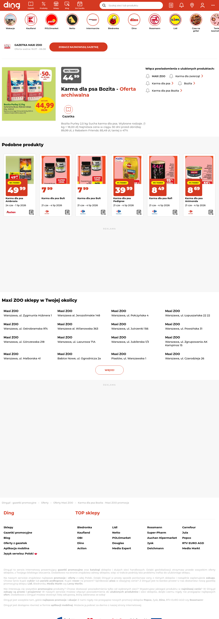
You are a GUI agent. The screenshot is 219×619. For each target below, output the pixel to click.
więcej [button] (109, 370)
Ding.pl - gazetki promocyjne (19, 502)
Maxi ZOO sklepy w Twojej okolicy (39, 300)
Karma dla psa (163, 83)
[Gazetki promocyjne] (31, 5)
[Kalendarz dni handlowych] (79, 5)
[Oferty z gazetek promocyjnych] (44, 5)
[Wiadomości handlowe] (67, 5)
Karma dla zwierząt (189, 76)
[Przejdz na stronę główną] (12, 5)
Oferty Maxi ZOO (63, 502)
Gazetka (68, 116)
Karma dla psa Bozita (167, 90)
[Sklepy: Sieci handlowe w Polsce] (56, 5)
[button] (171, 5)
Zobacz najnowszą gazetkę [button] (78, 47)
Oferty (45, 502)
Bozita (190, 83)
